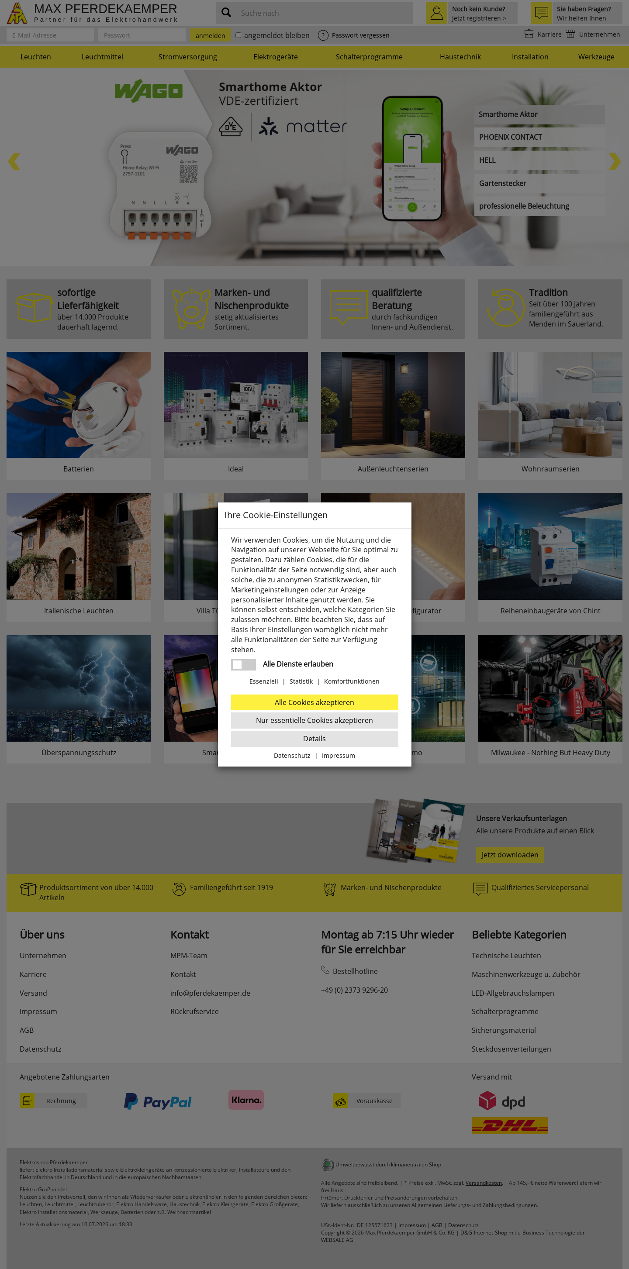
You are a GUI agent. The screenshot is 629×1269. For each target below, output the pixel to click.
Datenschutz (292, 755)
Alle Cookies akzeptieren (314, 702)
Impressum (338, 755)
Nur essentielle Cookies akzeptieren (314, 720)
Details (314, 738)
